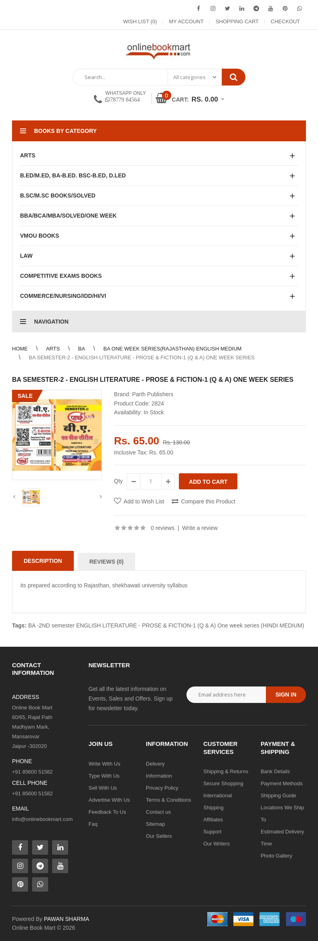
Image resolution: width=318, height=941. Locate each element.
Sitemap (155, 824)
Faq (93, 824)
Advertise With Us (109, 800)
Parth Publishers (152, 394)
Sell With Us (103, 788)
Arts (53, 349)
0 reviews (162, 528)
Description (43, 561)
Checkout (285, 21)
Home (20, 349)
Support (212, 832)
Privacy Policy (162, 788)
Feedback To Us (107, 812)
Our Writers (216, 844)
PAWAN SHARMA (66, 919)
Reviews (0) (106, 561)
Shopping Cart (237, 21)
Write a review (199, 528)
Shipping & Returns (225, 771)
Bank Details (275, 771)
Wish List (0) (140, 21)
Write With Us (104, 764)
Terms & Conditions (168, 800)
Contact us (158, 812)
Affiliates (213, 820)
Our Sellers (159, 836)
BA (81, 349)
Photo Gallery (276, 856)
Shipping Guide (278, 795)
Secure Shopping (223, 783)
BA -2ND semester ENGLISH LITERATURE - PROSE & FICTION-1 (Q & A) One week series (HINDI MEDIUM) (166, 625)
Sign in (285, 694)
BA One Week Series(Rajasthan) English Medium (172, 349)
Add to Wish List (144, 501)
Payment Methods (282, 783)
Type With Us (104, 776)
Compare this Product (208, 501)
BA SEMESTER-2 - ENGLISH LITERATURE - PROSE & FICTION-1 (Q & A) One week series (142, 357)
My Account (186, 21)
